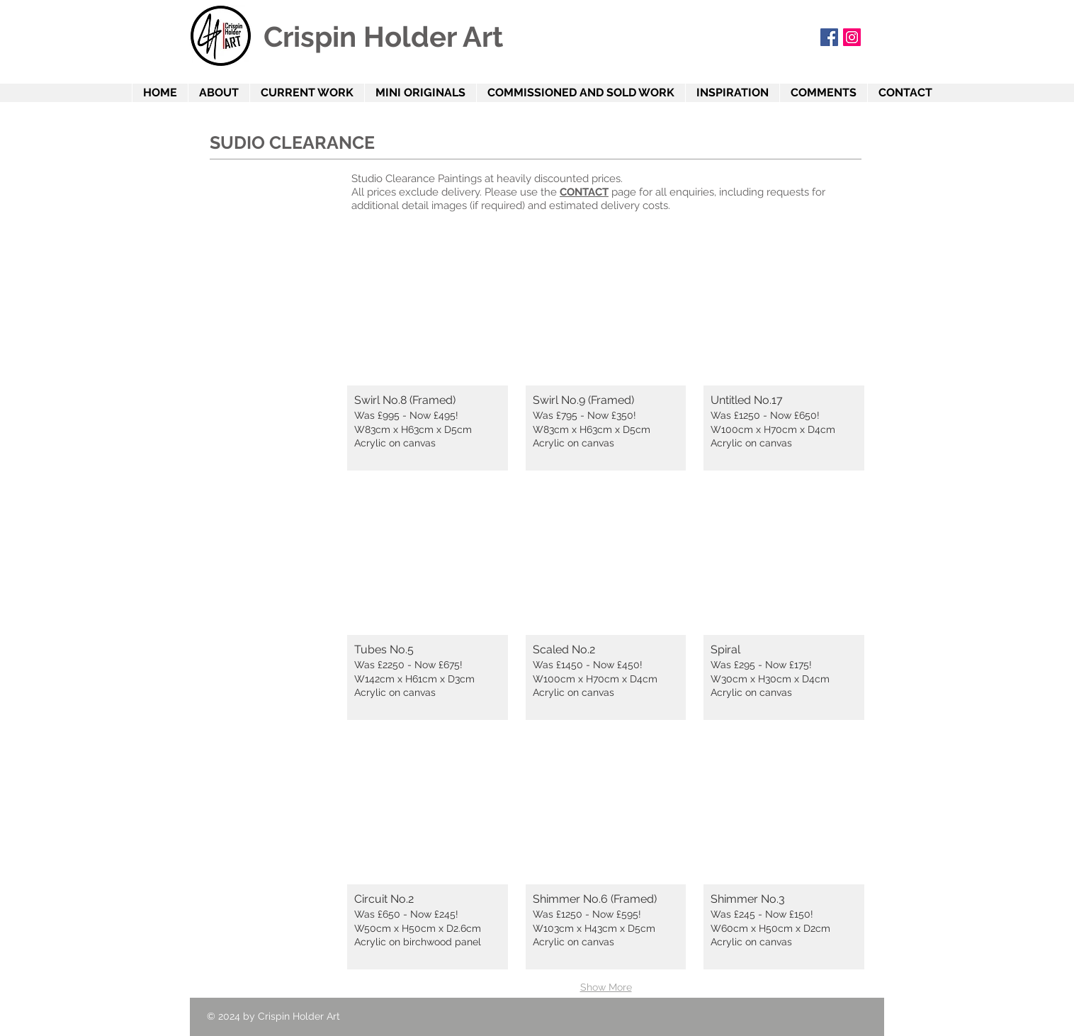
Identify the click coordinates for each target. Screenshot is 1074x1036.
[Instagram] (852, 37)
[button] (427, 355)
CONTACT (584, 192)
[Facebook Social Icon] (829, 37)
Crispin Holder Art (383, 36)
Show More (606, 987)
